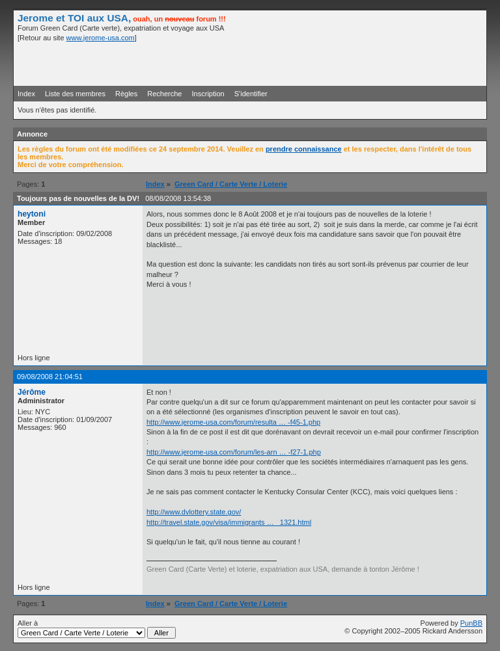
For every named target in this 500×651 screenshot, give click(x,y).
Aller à (97, 629)
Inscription (208, 94)
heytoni (32, 214)
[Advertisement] (330, 63)
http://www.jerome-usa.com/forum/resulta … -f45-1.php (233, 422)
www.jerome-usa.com (100, 38)
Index (26, 94)
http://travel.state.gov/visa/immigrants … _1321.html (228, 522)
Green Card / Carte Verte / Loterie (230, 184)
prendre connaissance (304, 149)
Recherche (164, 94)
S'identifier (251, 94)
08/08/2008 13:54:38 (178, 198)
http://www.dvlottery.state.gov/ (193, 512)
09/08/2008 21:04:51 (50, 376)
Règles (126, 94)
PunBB (471, 623)
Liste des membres (75, 94)
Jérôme (32, 392)
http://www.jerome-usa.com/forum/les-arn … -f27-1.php (233, 452)
